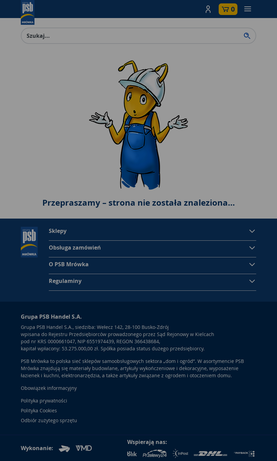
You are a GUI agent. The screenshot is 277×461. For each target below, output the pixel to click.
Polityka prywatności (44, 400)
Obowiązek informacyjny (49, 388)
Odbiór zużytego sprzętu (49, 420)
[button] (208, 9)
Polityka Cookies (39, 410)
